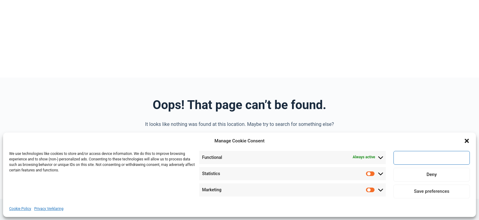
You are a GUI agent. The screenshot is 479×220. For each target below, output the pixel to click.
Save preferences (431, 191)
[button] (467, 141)
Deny (431, 174)
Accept (431, 157)
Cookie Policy (20, 209)
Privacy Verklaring (48, 209)
